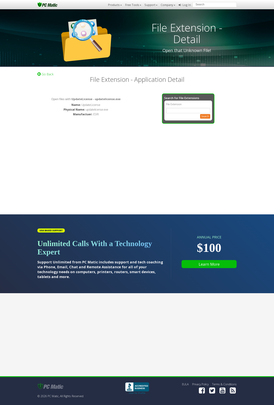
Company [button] (168, 5)
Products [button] (115, 5)
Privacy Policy (200, 384)
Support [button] (151, 5)
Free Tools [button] (133, 5)
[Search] (231, 4)
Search (205, 116)
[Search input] (212, 5)
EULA (185, 384)
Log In (185, 5)
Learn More (209, 264)
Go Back (45, 74)
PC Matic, (53, 396)
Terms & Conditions (224, 384)
